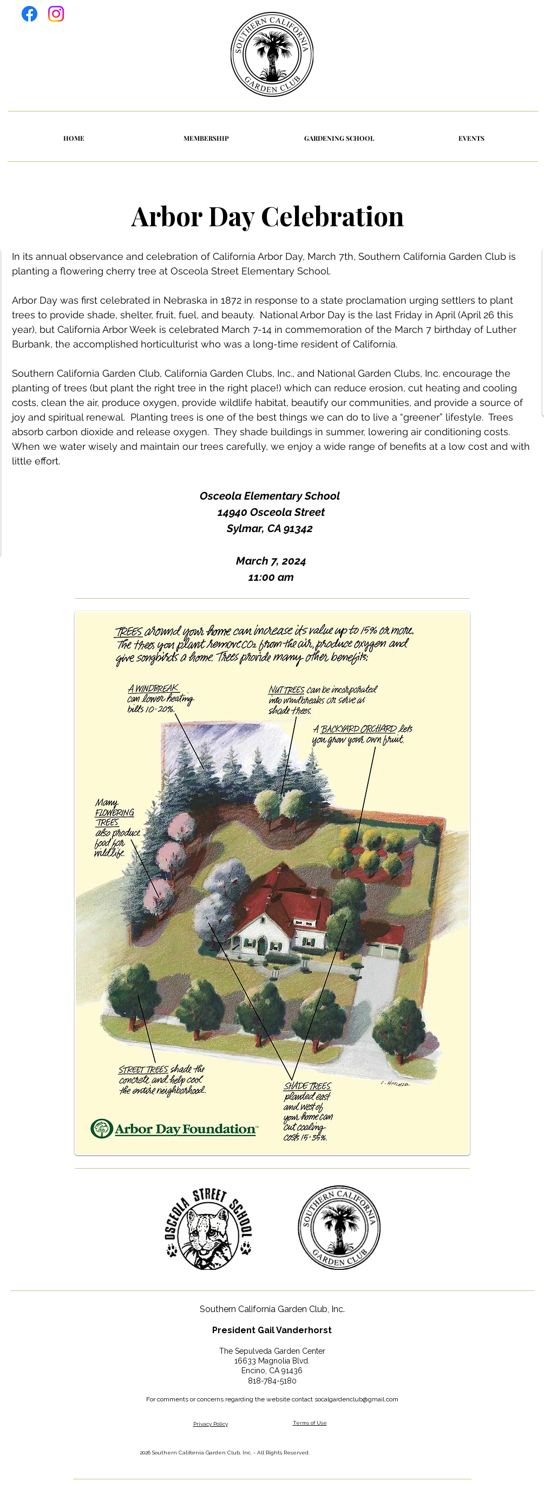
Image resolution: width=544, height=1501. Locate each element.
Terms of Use (310, 1423)
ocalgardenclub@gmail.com (358, 1399)
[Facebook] (29, 13)
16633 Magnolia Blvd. (272, 1360)
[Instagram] (56, 13)
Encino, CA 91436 (272, 1370)
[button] (471, 138)
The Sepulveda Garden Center (272, 1351)
